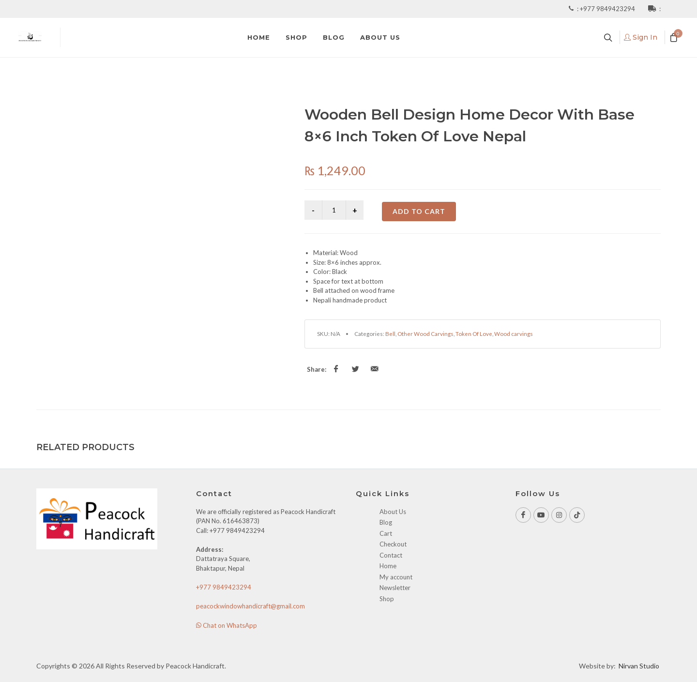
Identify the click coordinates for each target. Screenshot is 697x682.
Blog (385, 522)
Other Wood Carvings (425, 333)
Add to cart (419, 211)
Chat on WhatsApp (226, 625)
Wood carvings (513, 333)
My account (395, 577)
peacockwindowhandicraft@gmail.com (250, 606)
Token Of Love (473, 333)
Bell (390, 333)
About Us (392, 511)
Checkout (393, 544)
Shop (386, 599)
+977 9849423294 (608, 9)
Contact (390, 555)
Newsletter (394, 587)
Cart (385, 533)
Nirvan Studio (639, 666)
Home (387, 566)
